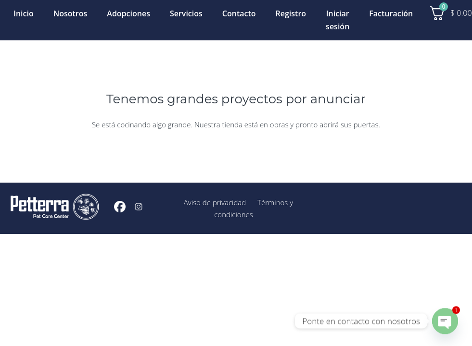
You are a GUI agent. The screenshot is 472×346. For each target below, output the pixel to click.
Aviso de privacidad (215, 202)
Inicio (23, 13)
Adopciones (128, 13)
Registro (291, 13)
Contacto (239, 13)
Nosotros (70, 13)
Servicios (186, 13)
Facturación (391, 13)
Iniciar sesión (337, 20)
